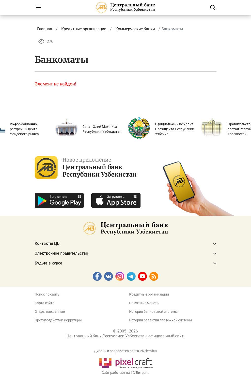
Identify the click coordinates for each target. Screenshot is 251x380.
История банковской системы (153, 312)
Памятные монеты (144, 303)
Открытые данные (50, 312)
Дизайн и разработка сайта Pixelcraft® (125, 351)
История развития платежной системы (160, 320)
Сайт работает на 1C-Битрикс (125, 373)
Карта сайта (44, 303)
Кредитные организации (149, 294)
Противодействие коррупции (58, 320)
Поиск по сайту (47, 294)
